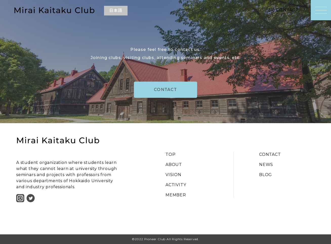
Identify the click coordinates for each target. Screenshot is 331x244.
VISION (173, 174)
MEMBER (176, 195)
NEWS (266, 164)
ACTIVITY (176, 184)
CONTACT (287, 10)
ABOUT (174, 164)
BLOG (265, 174)
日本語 (115, 10)
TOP (170, 154)
